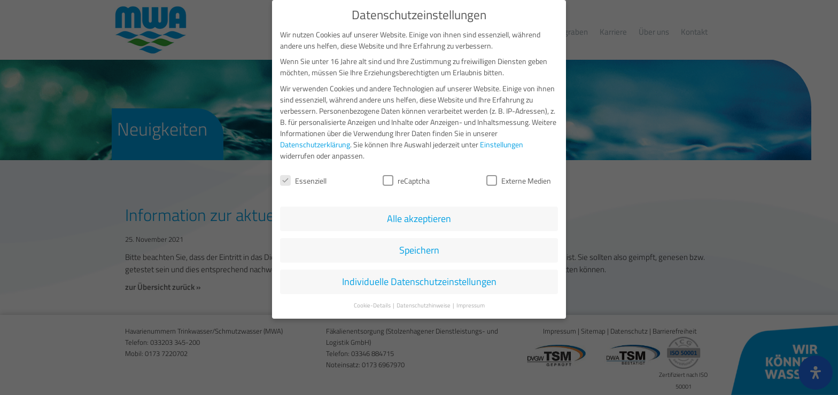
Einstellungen (501, 141)
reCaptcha (406, 178)
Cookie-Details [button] (373, 302)
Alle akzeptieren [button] (419, 216)
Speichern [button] (419, 248)
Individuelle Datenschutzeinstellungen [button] (419, 279)
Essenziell (303, 178)
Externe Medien (518, 178)
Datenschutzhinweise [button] (424, 302)
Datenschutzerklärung (315, 141)
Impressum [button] (470, 302)
